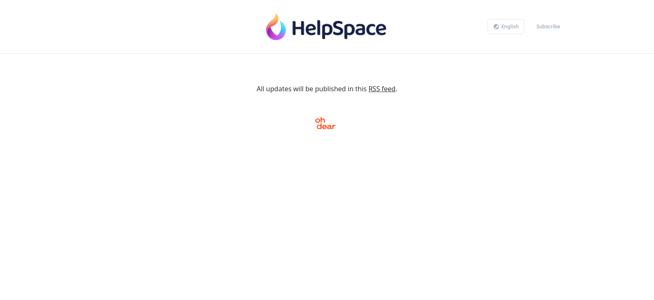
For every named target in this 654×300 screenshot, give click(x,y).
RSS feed (381, 88)
